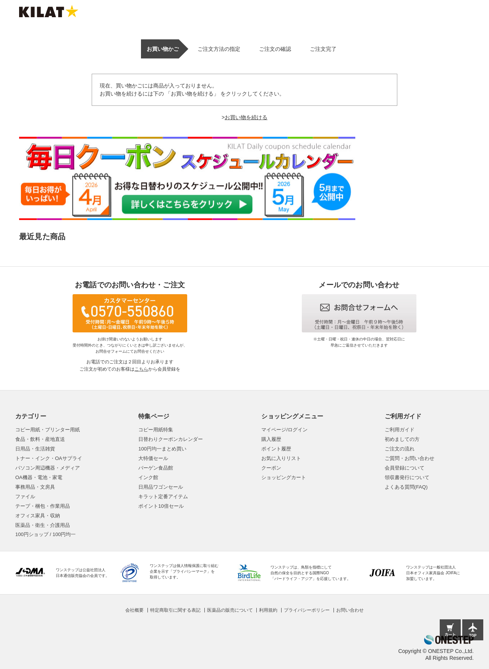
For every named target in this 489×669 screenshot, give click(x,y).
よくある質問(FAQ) (406, 487)
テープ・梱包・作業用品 (42, 506)
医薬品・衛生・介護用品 (42, 525)
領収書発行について (407, 477)
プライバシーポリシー (307, 610)
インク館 (148, 477)
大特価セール (153, 458)
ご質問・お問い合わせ (409, 458)
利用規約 (268, 610)
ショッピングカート (283, 477)
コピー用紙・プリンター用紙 (47, 430)
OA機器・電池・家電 (38, 477)
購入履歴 (271, 439)
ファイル (25, 496)
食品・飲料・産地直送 (40, 439)
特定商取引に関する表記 (175, 610)
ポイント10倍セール (160, 506)
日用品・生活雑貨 (35, 449)
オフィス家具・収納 (37, 515)
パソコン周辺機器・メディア (47, 468)
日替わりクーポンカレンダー (170, 439)
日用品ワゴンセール (160, 487)
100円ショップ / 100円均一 (45, 534)
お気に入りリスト (281, 458)
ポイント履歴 (276, 449)
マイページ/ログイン (284, 430)
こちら (141, 369)
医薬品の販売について (230, 610)
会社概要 (134, 610)
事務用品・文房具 (35, 487)
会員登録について (404, 468)
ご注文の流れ (400, 449)
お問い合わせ (350, 610)
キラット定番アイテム (163, 496)
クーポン (271, 468)
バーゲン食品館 (155, 468)
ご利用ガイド (400, 430)
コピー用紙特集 (155, 430)
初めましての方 (402, 439)
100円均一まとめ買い (162, 449)
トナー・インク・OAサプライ (48, 458)
